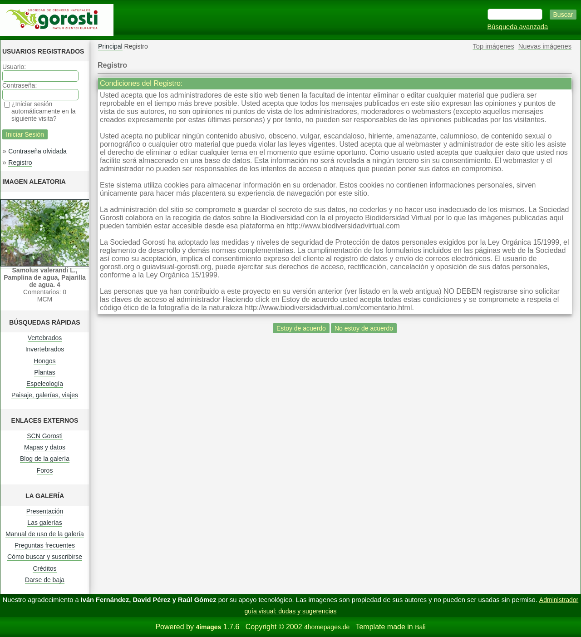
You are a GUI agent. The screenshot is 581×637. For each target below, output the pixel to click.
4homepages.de (327, 627)
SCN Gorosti (45, 435)
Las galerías (44, 522)
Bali (420, 627)
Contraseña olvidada (37, 151)
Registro (20, 162)
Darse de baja (44, 579)
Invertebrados (44, 349)
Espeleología (44, 383)
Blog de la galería (44, 458)
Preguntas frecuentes (45, 545)
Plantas (44, 372)
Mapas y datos (44, 447)
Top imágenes (493, 46)
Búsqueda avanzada (517, 26)
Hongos (44, 361)
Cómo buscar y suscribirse (44, 556)
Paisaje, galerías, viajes (44, 395)
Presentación (45, 511)
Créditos (44, 568)
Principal (110, 46)
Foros (45, 470)
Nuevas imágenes (544, 46)
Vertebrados (45, 337)
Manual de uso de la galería (44, 534)
